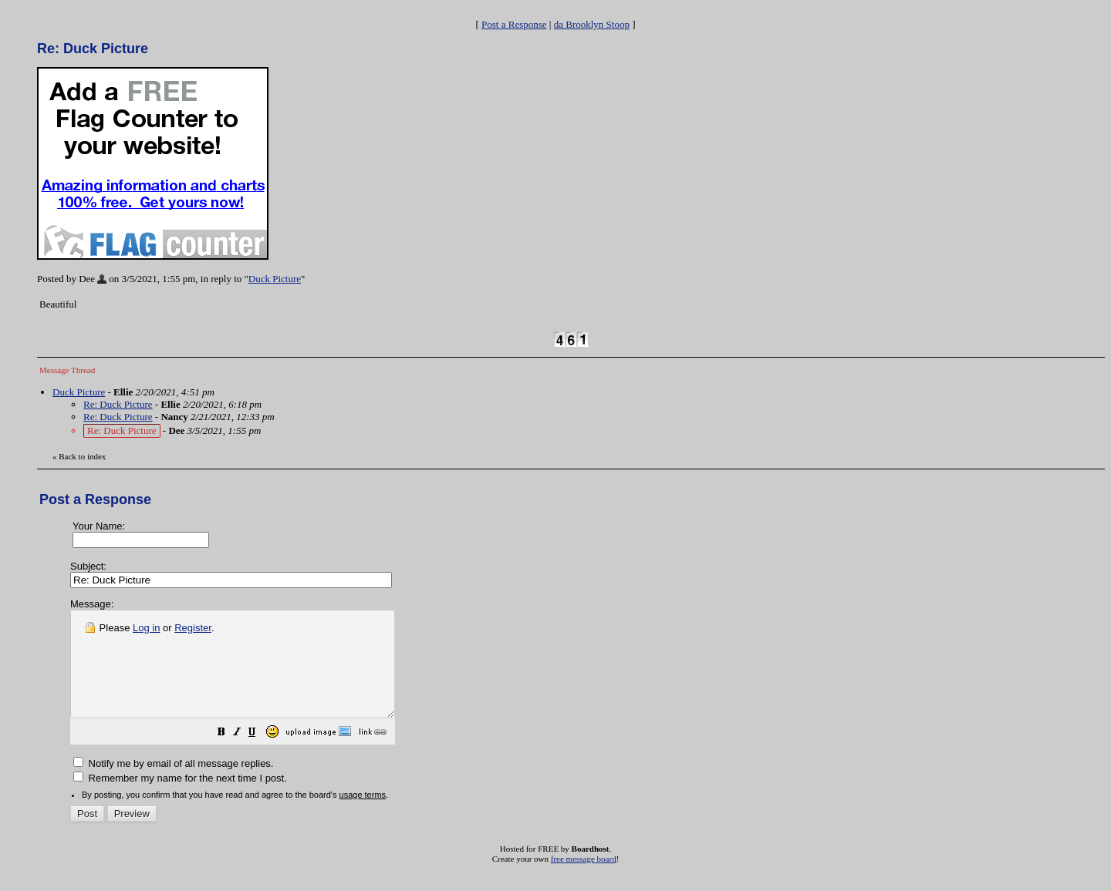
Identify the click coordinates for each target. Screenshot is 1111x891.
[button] (260, 755)
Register (192, 628)
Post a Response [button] (514, 24)
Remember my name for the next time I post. (180, 799)
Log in (146, 628)
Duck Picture (274, 278)
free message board (583, 879)
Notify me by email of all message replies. (173, 784)
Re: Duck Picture (118, 404)
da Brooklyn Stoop (592, 24)
